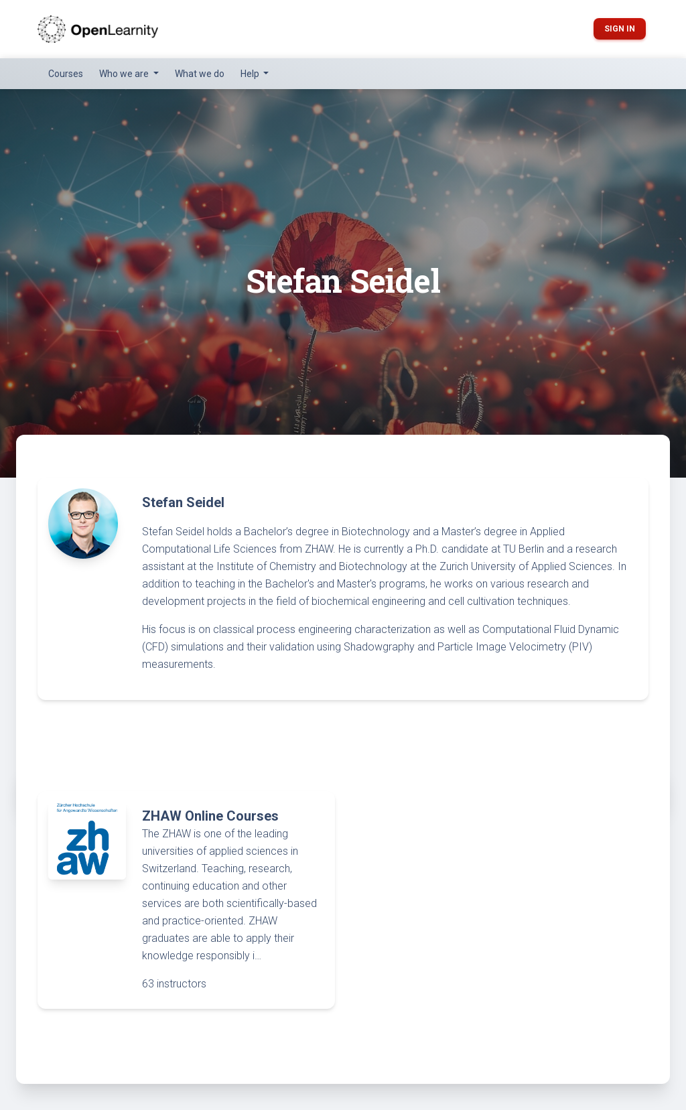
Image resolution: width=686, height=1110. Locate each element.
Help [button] (251, 73)
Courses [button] (65, 73)
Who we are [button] (125, 73)
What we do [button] (199, 73)
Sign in (619, 28)
